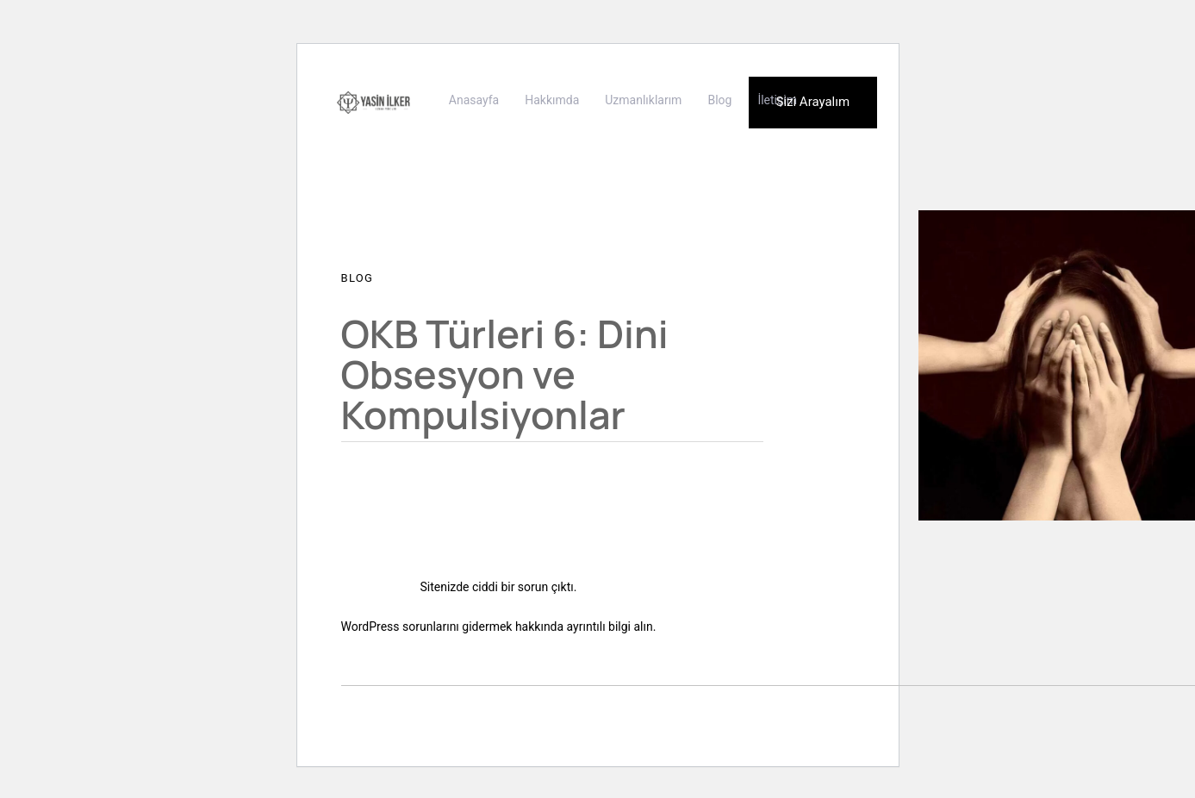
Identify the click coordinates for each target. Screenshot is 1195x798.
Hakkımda (552, 100)
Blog (719, 100)
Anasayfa (474, 100)
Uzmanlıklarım (643, 100)
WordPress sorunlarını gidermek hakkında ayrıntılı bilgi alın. (499, 626)
